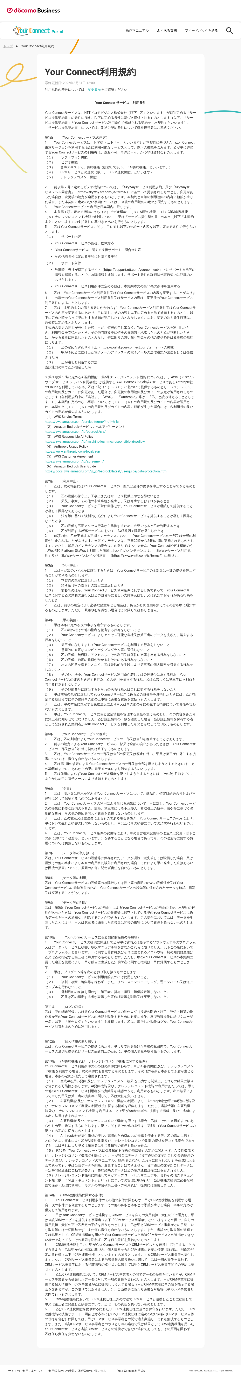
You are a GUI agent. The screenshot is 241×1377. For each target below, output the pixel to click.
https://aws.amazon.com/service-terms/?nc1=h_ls (82, 422)
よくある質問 (167, 30)
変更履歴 (94, 90)
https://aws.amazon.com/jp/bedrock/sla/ (75, 432)
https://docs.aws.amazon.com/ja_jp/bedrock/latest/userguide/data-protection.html (106, 471)
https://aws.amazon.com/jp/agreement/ (74, 461)
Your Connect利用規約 (131, 1370)
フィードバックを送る (201, 30)
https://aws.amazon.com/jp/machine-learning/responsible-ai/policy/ (95, 442)
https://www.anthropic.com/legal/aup (72, 451)
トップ (8, 46)
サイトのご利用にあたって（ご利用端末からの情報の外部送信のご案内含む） (58, 1370)
